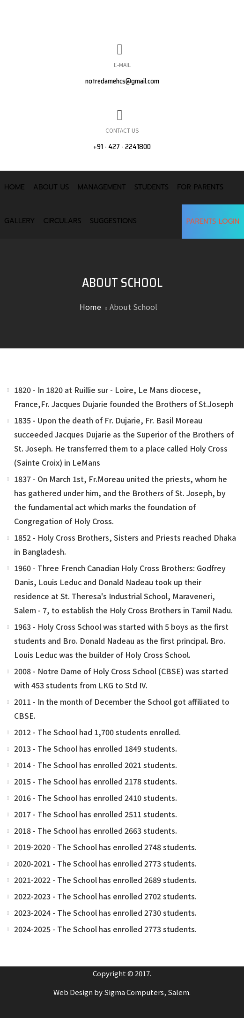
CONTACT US (144, 29)
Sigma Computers (134, 992)
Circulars (62, 221)
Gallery (19, 221)
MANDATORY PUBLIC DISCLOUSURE (79, 9)
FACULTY (89, 29)
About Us (51, 187)
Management (101, 187)
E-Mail (122, 64)
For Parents (200, 187)
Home (14, 187)
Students (151, 187)
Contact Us (122, 130)
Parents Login (212, 221)
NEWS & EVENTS (186, 9)
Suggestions (113, 221)
